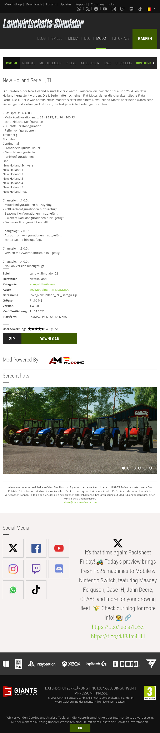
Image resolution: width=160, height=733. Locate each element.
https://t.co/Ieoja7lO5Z (118, 627)
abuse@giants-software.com (80, 502)
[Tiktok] (140, 8)
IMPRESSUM (83, 693)
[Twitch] (122, 8)
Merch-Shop (13, 4)
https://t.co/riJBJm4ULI (118, 636)
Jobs (112, 4)
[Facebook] (96, 8)
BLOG (41, 38)
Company (98, 4)
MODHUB (11, 63)
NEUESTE (28, 63)
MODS (101, 38)
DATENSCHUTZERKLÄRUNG (66, 688)
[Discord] (131, 8)
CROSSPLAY (123, 63)
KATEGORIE (88, 63)
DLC (87, 38)
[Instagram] (114, 8)
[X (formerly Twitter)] (88, 8)
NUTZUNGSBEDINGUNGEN (112, 688)
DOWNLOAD (49, 338)
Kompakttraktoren (42, 284)
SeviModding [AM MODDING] (50, 290)
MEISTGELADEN (50, 63)
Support (81, 4)
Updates (65, 4)
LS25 (107, 63)
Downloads (34, 4)
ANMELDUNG (143, 63)
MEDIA (73, 38)
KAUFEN (145, 38)
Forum (51, 4)
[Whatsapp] (79, 8)
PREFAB (71, 63)
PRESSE (102, 693)
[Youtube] (105, 8)
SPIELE (56, 38)
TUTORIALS (121, 38)
